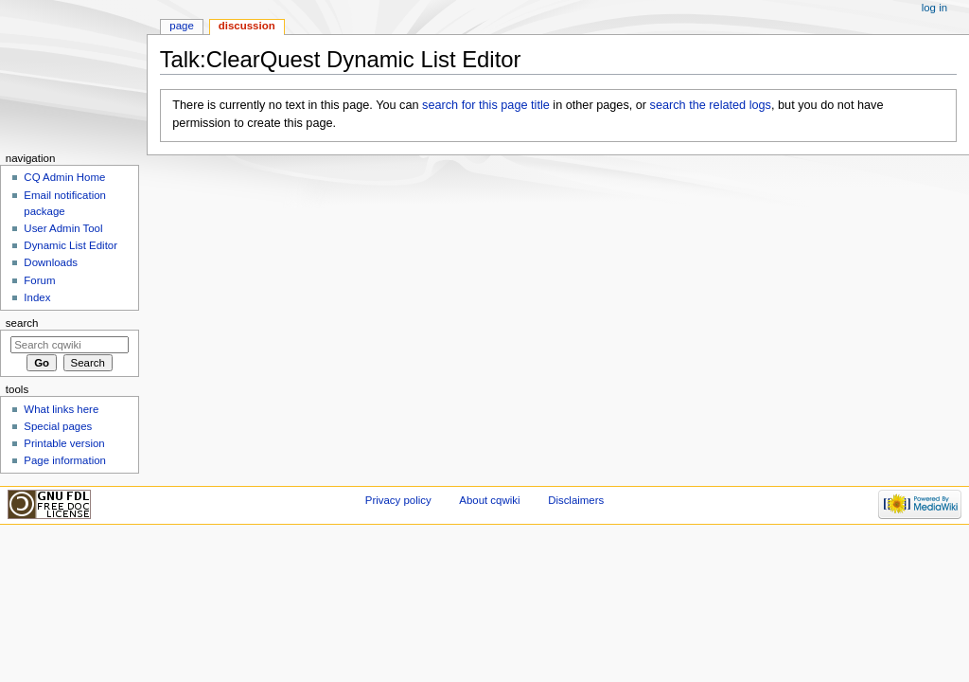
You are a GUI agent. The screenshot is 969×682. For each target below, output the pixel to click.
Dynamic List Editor (70, 245)
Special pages (58, 426)
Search (22, 323)
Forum (39, 280)
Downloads (51, 262)
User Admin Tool (63, 228)
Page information (65, 460)
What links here (61, 409)
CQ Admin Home (64, 177)
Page (181, 25)
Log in (934, 7)
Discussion (247, 25)
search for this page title (486, 105)
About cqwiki (489, 500)
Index (37, 297)
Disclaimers (576, 500)
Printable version (64, 443)
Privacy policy (398, 500)
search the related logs (710, 105)
